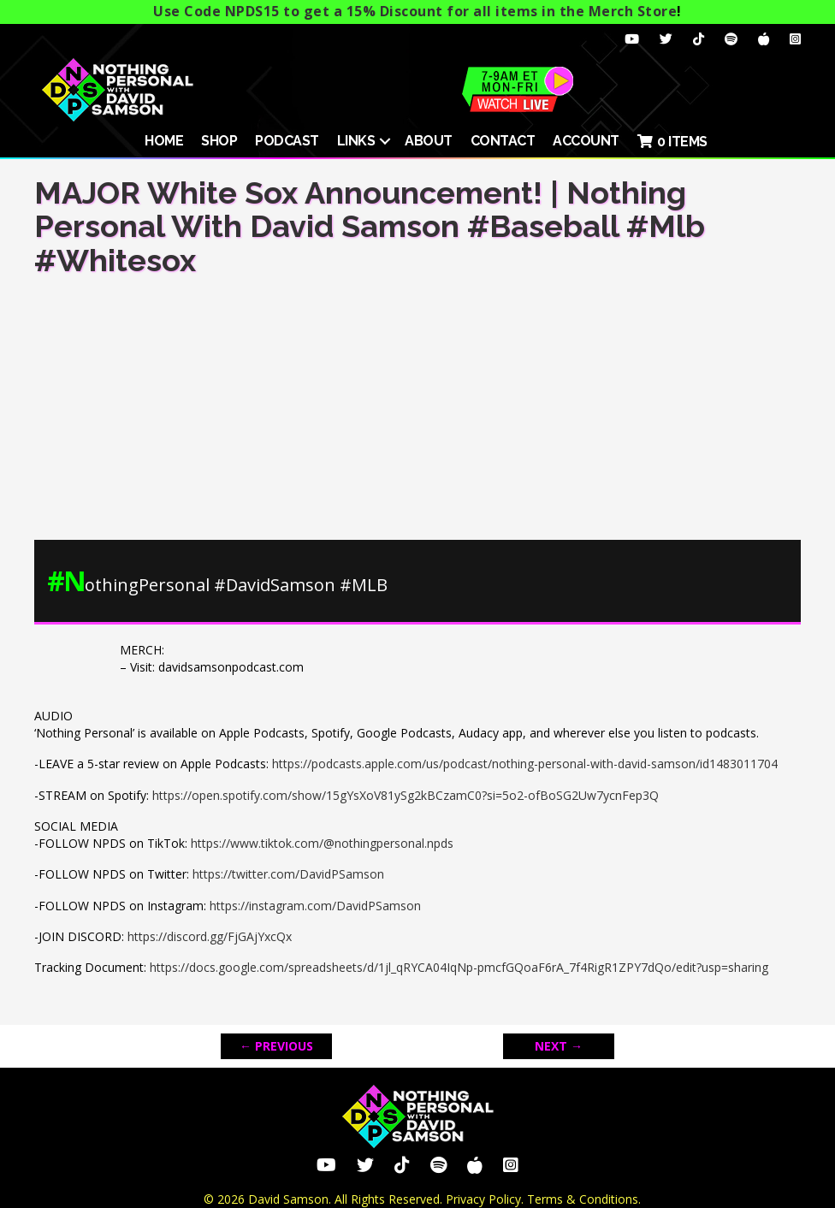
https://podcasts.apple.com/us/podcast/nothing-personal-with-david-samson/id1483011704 (525, 763)
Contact (503, 141)
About (429, 141)
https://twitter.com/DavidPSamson (288, 874)
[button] (385, 141)
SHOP (219, 141)
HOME (164, 141)
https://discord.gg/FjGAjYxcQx (209, 936)
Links (356, 141)
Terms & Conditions (582, 1199)
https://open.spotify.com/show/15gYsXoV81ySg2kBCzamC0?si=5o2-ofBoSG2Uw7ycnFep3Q (405, 795)
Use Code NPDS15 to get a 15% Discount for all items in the (415, 11)
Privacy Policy (483, 1199)
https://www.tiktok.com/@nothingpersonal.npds (322, 843)
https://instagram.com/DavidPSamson (315, 905)
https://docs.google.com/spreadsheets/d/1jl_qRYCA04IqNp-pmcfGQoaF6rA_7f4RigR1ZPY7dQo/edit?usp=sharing (459, 967)
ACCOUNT (586, 141)
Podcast (287, 141)
